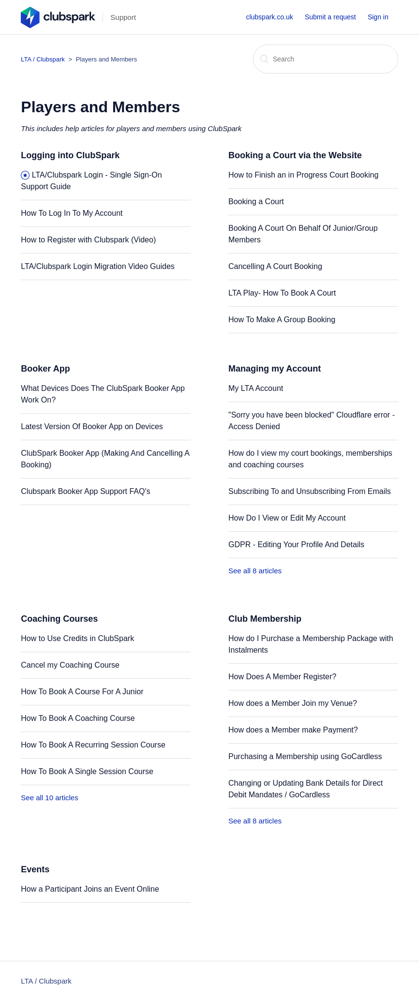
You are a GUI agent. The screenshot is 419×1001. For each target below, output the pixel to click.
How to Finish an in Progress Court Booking (303, 175)
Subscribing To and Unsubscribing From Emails (309, 491)
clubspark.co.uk (269, 17)
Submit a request (330, 17)
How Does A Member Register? (282, 676)
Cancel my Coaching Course (70, 665)
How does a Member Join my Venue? (292, 703)
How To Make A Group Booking (281, 319)
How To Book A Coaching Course (78, 718)
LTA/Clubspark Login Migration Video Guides (98, 266)
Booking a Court (256, 201)
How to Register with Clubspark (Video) (88, 240)
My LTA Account (255, 388)
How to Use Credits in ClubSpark (77, 638)
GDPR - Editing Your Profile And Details (296, 544)
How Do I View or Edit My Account (286, 518)
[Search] (325, 59)
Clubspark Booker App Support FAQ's (85, 491)
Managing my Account (274, 369)
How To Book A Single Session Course (87, 771)
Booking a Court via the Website (295, 155)
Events (35, 869)
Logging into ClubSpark (70, 155)
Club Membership (264, 619)
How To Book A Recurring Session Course (93, 745)
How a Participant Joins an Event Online (90, 889)
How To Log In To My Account (71, 213)
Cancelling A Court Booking (275, 266)
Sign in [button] (378, 17)
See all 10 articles (49, 797)
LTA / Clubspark (43, 59)
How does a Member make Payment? (293, 730)
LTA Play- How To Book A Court (282, 293)
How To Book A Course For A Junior (82, 691)
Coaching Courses (59, 619)
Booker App (45, 369)
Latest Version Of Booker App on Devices (92, 426)
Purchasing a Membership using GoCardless (305, 756)
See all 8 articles (255, 571)
